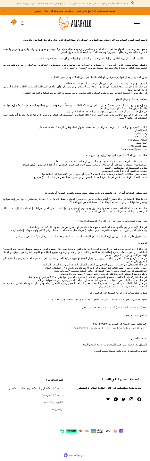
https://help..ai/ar (129, 307)
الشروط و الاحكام (53, 402)
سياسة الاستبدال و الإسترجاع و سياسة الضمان (36, 388)
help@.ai (81, 327)
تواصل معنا (56, 409)
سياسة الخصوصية (52, 395)
